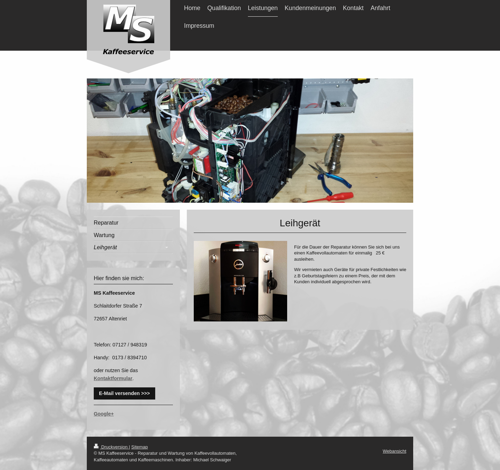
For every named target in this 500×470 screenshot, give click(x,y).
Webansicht (394, 451)
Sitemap (139, 447)
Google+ (104, 414)
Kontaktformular (113, 378)
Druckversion (111, 447)
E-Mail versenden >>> (124, 393)
